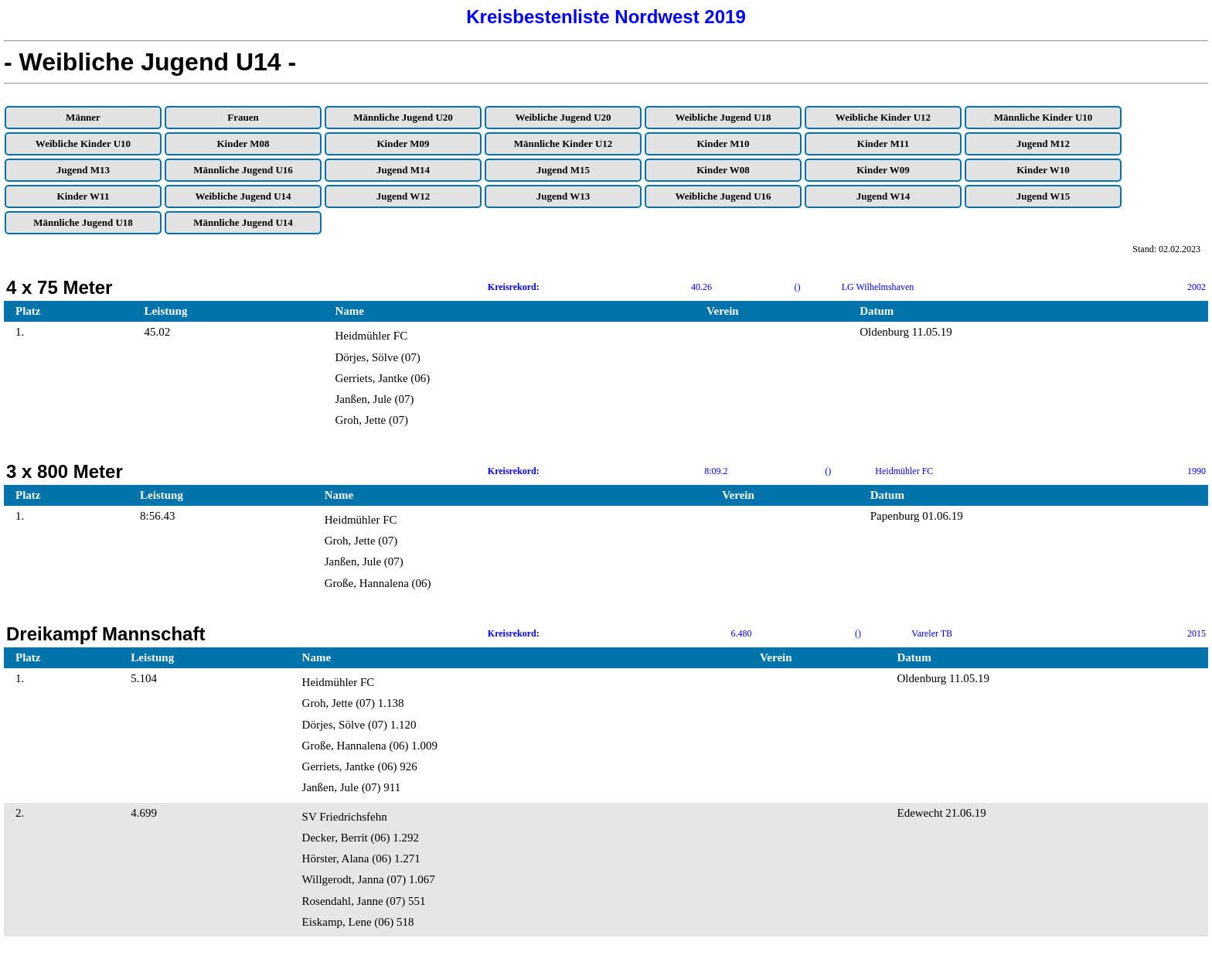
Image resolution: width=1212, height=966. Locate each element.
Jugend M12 (1043, 143)
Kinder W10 (1043, 170)
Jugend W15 (1043, 196)
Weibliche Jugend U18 (723, 117)
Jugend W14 (883, 196)
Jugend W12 (403, 196)
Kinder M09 (402, 143)
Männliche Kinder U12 (563, 143)
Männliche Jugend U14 (243, 222)
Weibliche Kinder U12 (883, 117)
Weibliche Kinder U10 (83, 143)
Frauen (242, 117)
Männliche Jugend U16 (243, 170)
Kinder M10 (722, 143)
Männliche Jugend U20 (403, 117)
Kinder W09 (883, 170)
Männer (83, 117)
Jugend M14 (403, 170)
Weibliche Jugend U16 (723, 196)
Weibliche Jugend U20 (563, 117)
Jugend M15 (563, 170)
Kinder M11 (883, 143)
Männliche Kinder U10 (1043, 117)
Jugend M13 (83, 170)
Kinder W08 (723, 170)
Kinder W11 (83, 196)
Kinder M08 (242, 143)
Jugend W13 (563, 196)
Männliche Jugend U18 (83, 222)
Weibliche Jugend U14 (243, 196)
